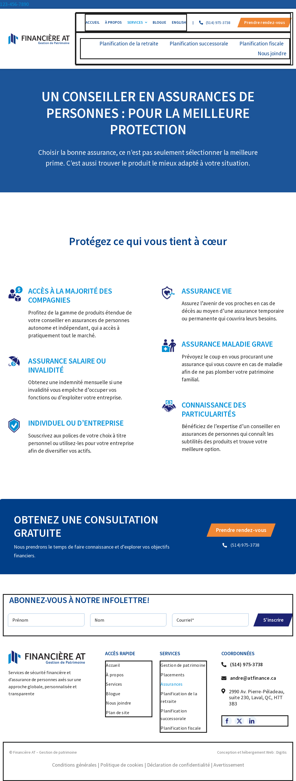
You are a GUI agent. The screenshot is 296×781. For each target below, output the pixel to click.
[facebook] (227, 721)
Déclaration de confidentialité (178, 765)
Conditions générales (74, 765)
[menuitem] (179, 22)
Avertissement (228, 765)
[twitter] (239, 721)
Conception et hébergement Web (245, 752)
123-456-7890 (14, 4)
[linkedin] (252, 721)
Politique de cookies (121, 765)
